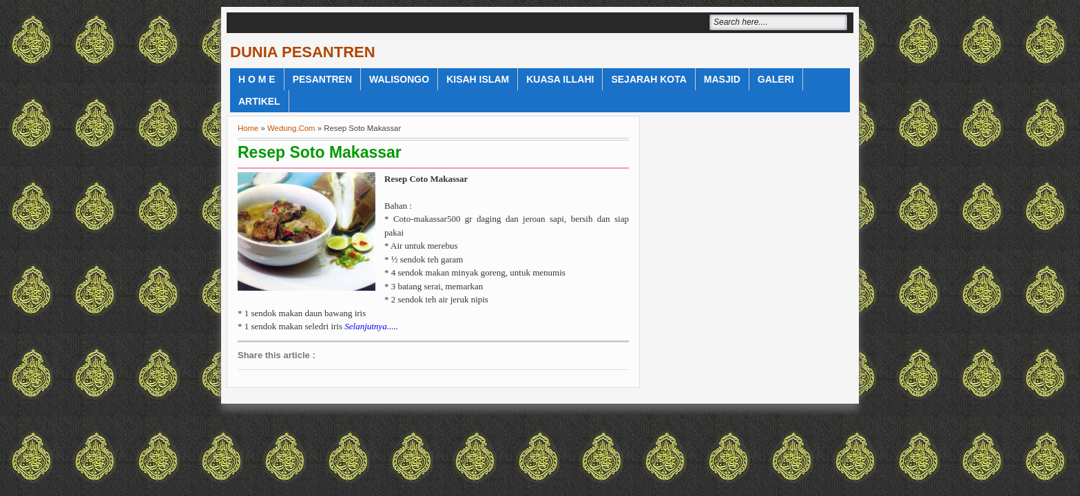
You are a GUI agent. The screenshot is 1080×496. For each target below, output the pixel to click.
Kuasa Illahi (560, 79)
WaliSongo (399, 79)
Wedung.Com (291, 128)
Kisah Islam (477, 79)
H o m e (257, 79)
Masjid (722, 79)
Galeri (776, 79)
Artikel (259, 101)
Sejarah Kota (648, 79)
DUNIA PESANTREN (302, 52)
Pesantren (322, 79)
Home (248, 128)
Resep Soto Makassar (320, 152)
